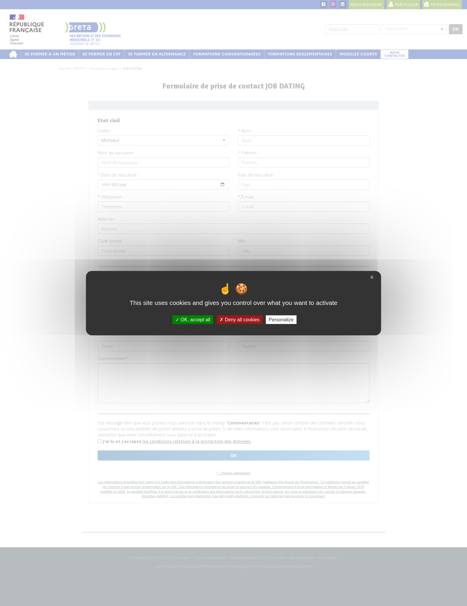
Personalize (281, 319)
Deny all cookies (239, 319)
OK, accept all (192, 319)
